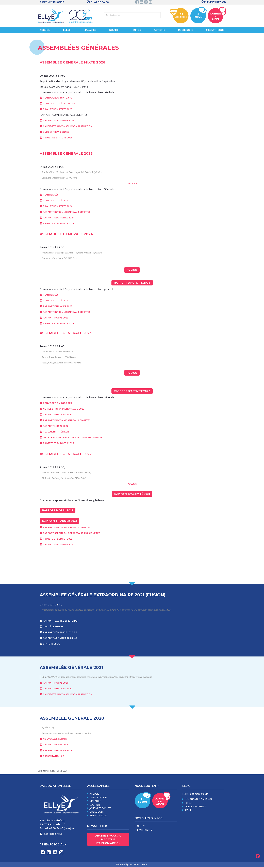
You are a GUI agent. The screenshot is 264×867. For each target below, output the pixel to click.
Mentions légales (124, 864)
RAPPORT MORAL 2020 (56, 683)
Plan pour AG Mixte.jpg (57, 98)
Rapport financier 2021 (59, 520)
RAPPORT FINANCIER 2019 (57, 750)
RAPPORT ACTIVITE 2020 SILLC (60, 638)
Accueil (45, 29)
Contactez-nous (51, 833)
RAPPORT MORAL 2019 (55, 744)
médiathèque (98, 815)
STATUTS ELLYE (51, 644)
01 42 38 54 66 (100, 2)
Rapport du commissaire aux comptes (66, 420)
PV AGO (132, 183)
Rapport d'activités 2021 (58, 544)
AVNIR (188, 810)
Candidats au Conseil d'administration (67, 126)
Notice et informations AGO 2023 (63, 409)
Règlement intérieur (56, 431)
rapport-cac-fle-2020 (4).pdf (61, 621)
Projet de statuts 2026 (57, 137)
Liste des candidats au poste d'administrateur (72, 437)
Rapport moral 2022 (55, 426)
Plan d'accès (51, 195)
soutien (95, 804)
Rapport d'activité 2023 (132, 282)
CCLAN (188, 803)
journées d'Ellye (100, 808)
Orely (43, 2)
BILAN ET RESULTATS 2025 (57, 109)
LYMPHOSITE (56, 2)
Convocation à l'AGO (56, 200)
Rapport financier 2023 (57, 306)
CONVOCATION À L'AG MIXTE (59, 103)
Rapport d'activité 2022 (132, 391)
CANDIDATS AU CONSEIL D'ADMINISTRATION (67, 694)
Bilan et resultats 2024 (57, 206)
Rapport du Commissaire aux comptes (66, 212)
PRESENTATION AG (53, 756)
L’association (98, 797)
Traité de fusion (53, 626)
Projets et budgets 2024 (58, 323)
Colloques (97, 811)
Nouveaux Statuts (55, 739)
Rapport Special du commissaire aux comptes (71, 533)
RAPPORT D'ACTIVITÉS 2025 (58, 120)
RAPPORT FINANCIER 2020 (57, 688)
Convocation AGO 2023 (57, 403)
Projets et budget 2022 (58, 539)
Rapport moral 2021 (57, 510)
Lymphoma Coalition (198, 799)
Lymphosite (144, 829)
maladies (95, 800)
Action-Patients (195, 806)
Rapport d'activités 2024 (58, 217)
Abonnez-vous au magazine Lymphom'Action (108, 839)
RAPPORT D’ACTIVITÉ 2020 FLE (60, 632)
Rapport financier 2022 (57, 414)
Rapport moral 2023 (55, 317)
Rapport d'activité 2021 (132, 493)
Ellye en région (213, 2)
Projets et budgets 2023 (58, 443)
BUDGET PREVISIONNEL (56, 132)
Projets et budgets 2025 (58, 223)
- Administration (140, 864)
